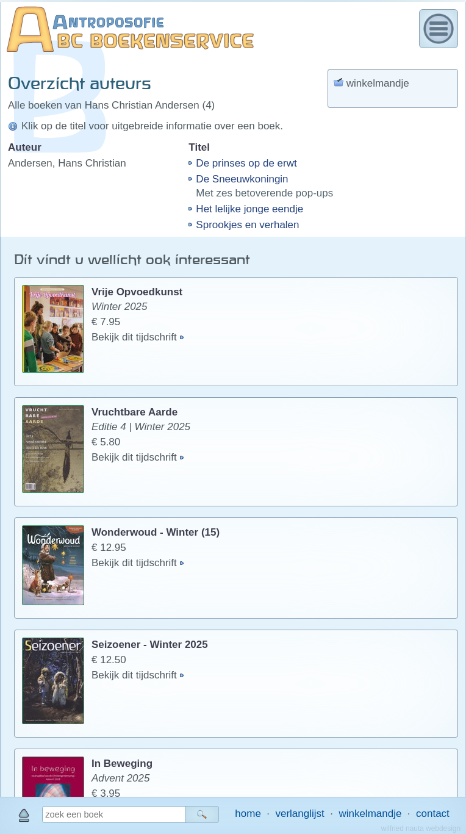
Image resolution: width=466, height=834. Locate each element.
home (248, 813)
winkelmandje (370, 813)
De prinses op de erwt (246, 163)
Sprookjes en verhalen (247, 225)
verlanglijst (299, 813)
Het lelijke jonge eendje (249, 209)
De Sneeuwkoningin (242, 179)
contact (433, 813)
